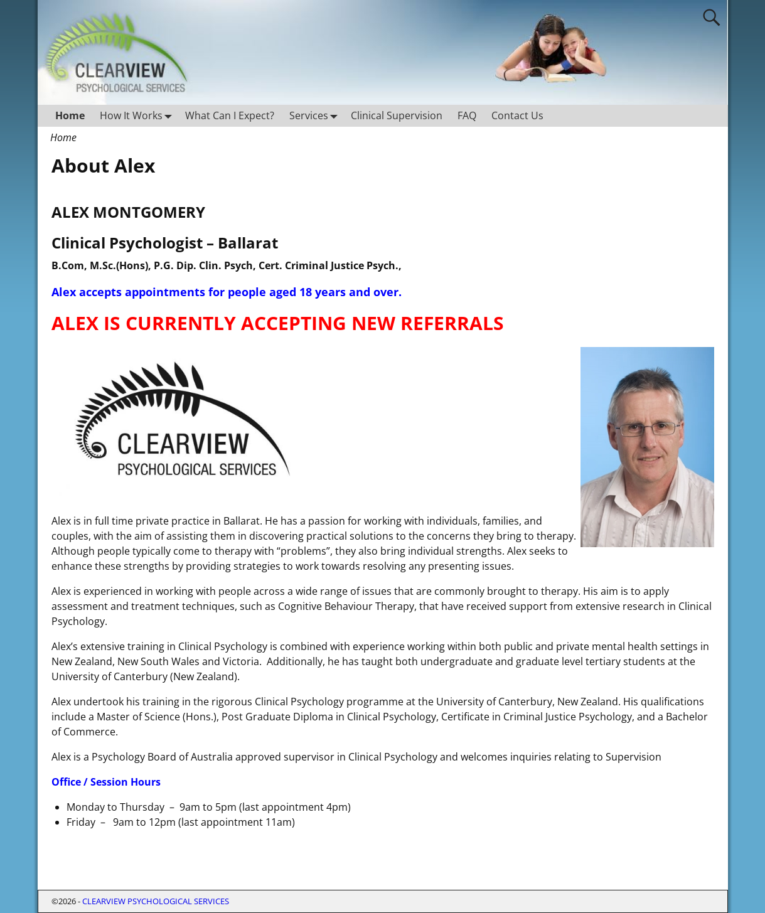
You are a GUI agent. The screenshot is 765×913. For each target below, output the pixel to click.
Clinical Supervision (396, 115)
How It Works (139, 116)
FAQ (466, 115)
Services (316, 116)
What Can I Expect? (229, 115)
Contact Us (517, 115)
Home (70, 115)
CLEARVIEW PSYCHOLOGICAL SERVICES (155, 901)
